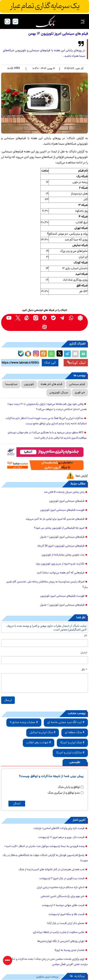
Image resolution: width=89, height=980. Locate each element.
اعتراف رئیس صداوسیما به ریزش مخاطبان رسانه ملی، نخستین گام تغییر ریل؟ (47, 584)
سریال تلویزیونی (58, 392)
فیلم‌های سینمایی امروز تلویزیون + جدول (62, 537)
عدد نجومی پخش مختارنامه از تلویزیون (63, 555)
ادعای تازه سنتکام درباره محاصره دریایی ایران (60, 888)
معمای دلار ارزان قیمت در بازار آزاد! (65, 923)
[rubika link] (80, 318)
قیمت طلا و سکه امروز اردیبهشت (66, 914)
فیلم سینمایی (77, 384)
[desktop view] (15, 21)
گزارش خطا (82, 476)
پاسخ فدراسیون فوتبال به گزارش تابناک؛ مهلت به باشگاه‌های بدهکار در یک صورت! (45, 858)
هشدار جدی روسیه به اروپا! (69, 950)
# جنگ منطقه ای (74, 732)
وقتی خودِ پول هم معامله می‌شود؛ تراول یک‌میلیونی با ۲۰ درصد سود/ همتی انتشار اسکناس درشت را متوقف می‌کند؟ (47, 407)
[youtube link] (9, 318)
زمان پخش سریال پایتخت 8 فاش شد (64, 492)
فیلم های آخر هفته (51, 384)
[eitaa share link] (43, 353)
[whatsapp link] (71, 318)
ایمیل (84, 653)
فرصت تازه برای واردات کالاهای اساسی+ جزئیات (59, 828)
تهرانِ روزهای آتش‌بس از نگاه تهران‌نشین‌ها (60, 941)
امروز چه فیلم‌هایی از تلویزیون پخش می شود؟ (59, 528)
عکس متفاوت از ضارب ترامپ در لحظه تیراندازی (58, 932)
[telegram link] (62, 318)
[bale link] (53, 318)
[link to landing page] (45, 21)
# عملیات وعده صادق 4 (24, 722)
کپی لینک (50, 362)
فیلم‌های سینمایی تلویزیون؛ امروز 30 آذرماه (61, 546)
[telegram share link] (67, 353)
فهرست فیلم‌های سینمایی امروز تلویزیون (62, 510)
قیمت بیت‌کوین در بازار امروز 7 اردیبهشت (61, 879)
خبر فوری (80, 392)
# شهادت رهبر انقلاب (38, 743)
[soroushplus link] (44, 318)
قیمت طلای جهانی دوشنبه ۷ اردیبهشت (63, 905)
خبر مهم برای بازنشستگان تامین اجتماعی (62, 897)
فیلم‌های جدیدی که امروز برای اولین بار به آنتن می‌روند (55, 519)
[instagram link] (36, 318)
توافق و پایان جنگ (69, 787)
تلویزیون (29, 384)
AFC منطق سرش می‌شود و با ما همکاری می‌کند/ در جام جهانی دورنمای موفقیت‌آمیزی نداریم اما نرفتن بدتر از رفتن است (47, 435)
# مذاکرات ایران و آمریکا (70, 753)
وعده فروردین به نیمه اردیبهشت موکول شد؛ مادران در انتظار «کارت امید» (44, 846)
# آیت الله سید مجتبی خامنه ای (65, 722)
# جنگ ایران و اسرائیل (42, 732)
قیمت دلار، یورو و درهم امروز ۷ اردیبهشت (61, 837)
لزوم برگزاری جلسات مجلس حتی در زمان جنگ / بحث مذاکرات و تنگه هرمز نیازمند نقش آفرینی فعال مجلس (46, 962)
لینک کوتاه (76, 363)
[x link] (18, 318)
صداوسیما (11, 384)
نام (85, 636)
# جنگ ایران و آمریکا (72, 743)
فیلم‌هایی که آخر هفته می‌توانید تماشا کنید (60, 573)
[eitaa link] (27, 318)
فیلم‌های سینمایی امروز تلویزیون (66, 501)
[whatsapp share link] (51, 353)
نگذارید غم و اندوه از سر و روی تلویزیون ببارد (60, 564)
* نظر (84, 670)
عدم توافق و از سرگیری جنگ (64, 793)
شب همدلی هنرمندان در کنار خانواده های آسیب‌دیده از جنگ (51, 870)
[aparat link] (44, 327)
